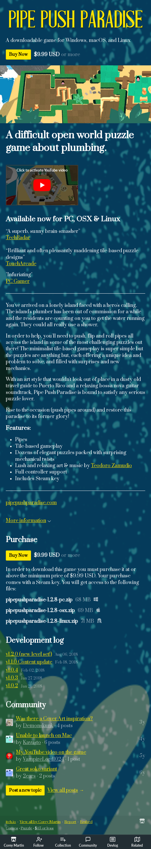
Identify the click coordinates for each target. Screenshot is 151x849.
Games (12, 828)
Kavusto (32, 742)
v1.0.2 (12, 686)
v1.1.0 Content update (29, 662)
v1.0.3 (12, 678)
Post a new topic (25, 790)
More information (28, 520)
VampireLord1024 (43, 759)
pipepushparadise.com (31, 503)
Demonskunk (38, 726)
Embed (86, 821)
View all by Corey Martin (40, 821)
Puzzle (26, 828)
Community (88, 842)
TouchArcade (21, 264)
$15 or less (44, 828)
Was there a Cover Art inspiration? (54, 719)
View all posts (63, 790)
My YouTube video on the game (51, 752)
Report (70, 821)
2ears (29, 776)
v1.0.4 (12, 670)
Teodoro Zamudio (111, 466)
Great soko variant (36, 769)
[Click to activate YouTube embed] (42, 185)
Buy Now (18, 54)
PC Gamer (18, 281)
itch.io (11, 821)
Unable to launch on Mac (44, 735)
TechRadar (18, 238)
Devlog (112, 842)
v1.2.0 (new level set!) (29, 654)
